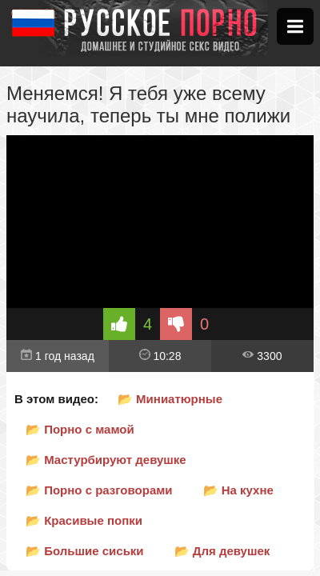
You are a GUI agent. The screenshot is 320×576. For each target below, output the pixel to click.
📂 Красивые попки (84, 520)
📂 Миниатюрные (170, 399)
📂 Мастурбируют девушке (106, 459)
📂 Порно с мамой (80, 429)
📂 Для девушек (222, 551)
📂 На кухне (238, 490)
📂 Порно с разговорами (99, 490)
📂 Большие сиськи (85, 551)
